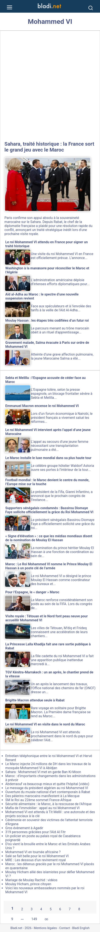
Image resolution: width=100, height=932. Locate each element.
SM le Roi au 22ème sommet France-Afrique (38, 800)
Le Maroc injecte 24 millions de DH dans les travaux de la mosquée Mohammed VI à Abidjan (48, 766)
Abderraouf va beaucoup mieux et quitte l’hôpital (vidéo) (47, 784)
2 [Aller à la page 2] (22, 909)
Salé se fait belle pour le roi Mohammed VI (37, 856)
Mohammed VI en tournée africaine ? (33, 852)
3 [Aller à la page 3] (32, 909)
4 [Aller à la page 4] (41, 909)
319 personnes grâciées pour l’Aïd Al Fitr (35, 832)
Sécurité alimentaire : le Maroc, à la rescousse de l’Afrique (48, 804)
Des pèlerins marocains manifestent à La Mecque (42, 796)
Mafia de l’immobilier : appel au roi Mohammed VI (42, 808)
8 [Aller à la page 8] (79, 909)
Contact (64, 928)
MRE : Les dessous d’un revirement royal (35, 860)
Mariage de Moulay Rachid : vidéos (31, 880)
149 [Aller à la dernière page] (34, 919)
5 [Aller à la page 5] (51, 909)
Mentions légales (45, 928)
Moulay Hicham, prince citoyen (28, 884)
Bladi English (81, 928)
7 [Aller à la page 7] (70, 909)
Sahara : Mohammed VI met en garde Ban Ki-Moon (43, 772)
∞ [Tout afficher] (46, 919)
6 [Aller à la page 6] (60, 909)
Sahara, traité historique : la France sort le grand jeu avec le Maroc (49, 147)
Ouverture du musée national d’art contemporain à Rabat (47, 792)
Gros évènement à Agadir (24, 828)
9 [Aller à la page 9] (12, 919)
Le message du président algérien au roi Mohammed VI (46, 788)
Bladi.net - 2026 (20, 928)
